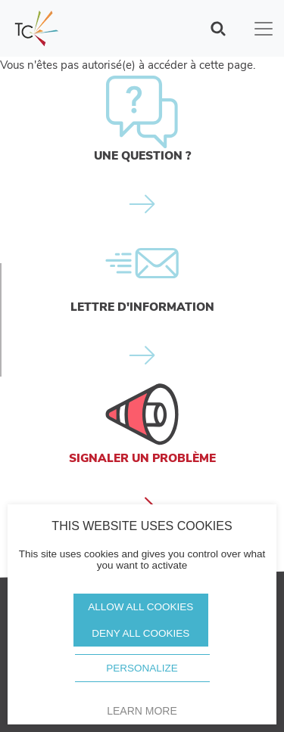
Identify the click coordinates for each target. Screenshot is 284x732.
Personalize (142, 668)
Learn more (142, 711)
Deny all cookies (140, 633)
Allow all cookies (140, 607)
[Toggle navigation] (263, 28)
